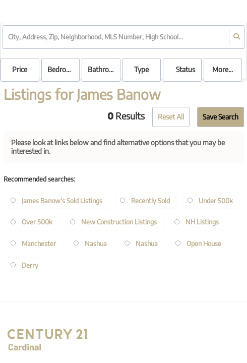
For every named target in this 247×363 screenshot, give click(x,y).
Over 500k (37, 222)
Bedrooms (63, 69)
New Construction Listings (119, 222)
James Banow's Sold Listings (62, 201)
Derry (30, 265)
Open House (204, 243)
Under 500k (216, 201)
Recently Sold (150, 201)
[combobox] (9, 37)
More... (222, 69)
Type (141, 69)
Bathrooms (104, 69)
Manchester (39, 243)
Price (19, 69)
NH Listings (202, 222)
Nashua (96, 243)
